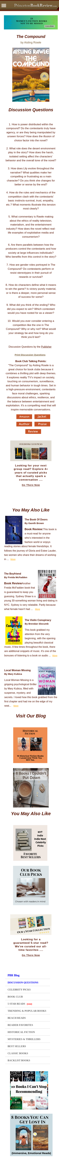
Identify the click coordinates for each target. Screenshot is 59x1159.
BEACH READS (17, 1018)
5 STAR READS (20, 1003)
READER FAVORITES (20, 1025)
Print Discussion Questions (30, 354)
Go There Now (31, 485)
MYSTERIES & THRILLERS (24, 1039)
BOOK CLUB (15, 996)
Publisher (46, 346)
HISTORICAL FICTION (21, 1032)
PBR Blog (14, 975)
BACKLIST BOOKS (19, 1060)
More (13, 559)
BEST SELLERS (17, 1046)
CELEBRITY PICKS (19, 989)
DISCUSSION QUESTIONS (23, 982)
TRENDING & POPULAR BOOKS (27, 1011)
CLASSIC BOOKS (18, 1053)
